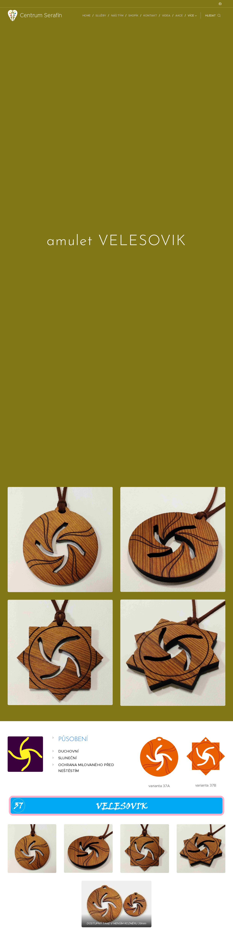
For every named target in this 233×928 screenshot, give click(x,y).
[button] (213, 15)
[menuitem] (89, 15)
